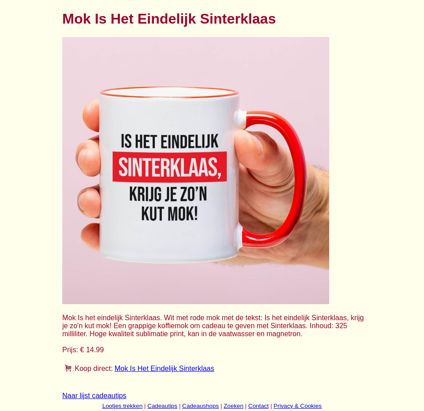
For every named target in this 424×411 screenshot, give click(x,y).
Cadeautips (162, 406)
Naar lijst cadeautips (94, 395)
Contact (258, 406)
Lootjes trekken (122, 406)
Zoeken (233, 406)
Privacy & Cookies (298, 406)
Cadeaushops (200, 406)
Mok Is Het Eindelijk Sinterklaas (164, 368)
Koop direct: (94, 368)
